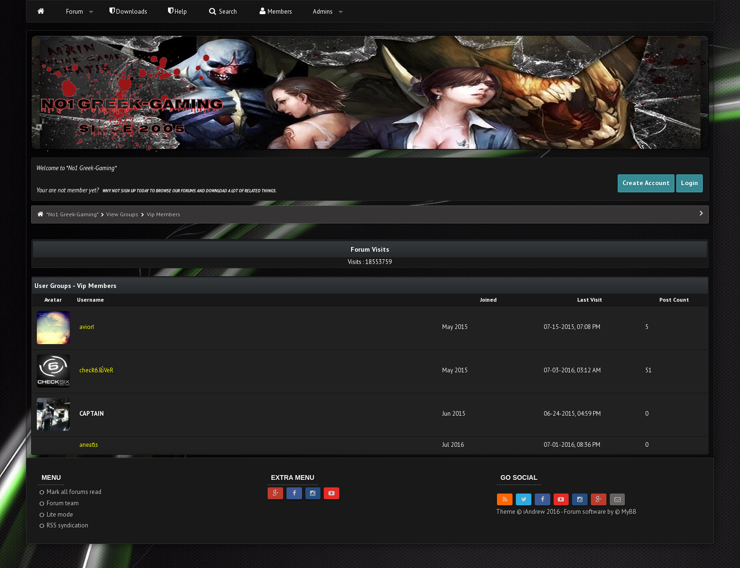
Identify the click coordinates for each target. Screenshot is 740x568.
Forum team (59, 503)
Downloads (128, 12)
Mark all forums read (70, 492)
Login (689, 183)
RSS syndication (63, 525)
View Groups (122, 214)
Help (177, 12)
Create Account (646, 183)
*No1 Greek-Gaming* (72, 214)
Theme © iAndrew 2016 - (530, 512)
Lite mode (56, 514)
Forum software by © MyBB (600, 512)
